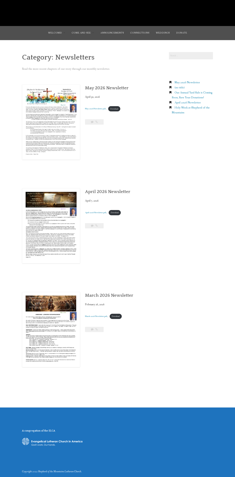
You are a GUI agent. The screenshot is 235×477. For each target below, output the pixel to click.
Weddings (163, 32)
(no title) (180, 87)
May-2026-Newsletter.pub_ (96, 108)
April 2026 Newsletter (107, 191)
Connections (139, 32)
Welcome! (55, 32)
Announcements (112, 32)
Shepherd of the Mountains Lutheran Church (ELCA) (117, 11)
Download (114, 108)
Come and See (81, 32)
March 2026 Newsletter (109, 295)
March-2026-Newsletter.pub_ (96, 316)
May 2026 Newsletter (106, 88)
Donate (181, 32)
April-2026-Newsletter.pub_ (96, 212)
